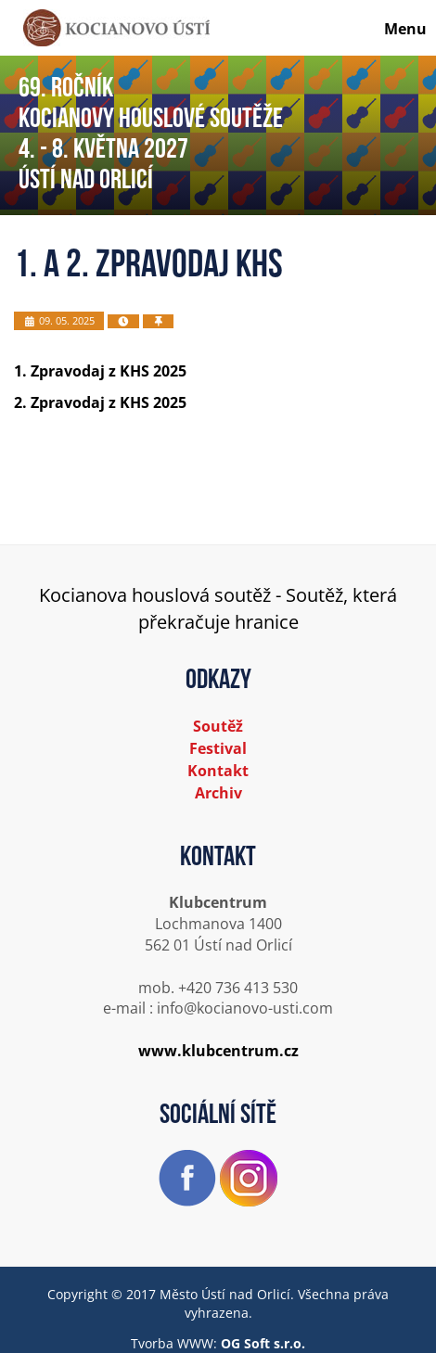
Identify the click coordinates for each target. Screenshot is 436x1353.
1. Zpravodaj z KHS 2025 (100, 371)
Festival (218, 748)
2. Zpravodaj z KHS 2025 (100, 402)
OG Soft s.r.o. (263, 1343)
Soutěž (218, 726)
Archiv (218, 793)
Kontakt (218, 770)
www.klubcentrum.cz (218, 1050)
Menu (405, 29)
